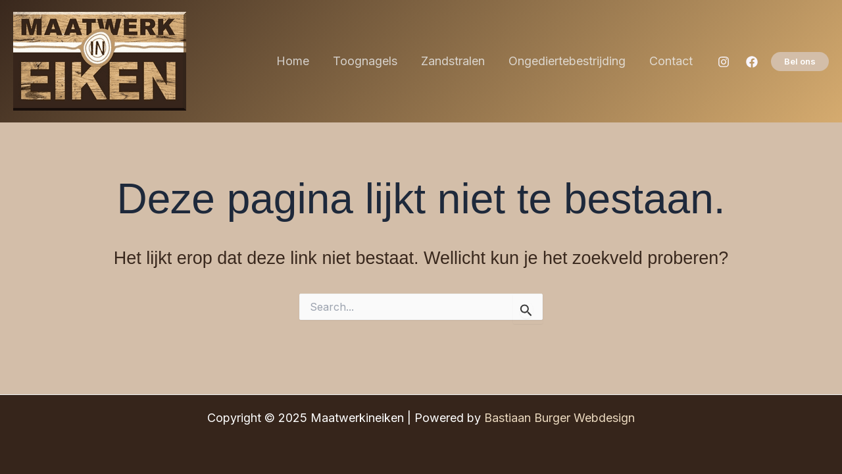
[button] (800, 61)
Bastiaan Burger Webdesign (559, 418)
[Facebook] (752, 62)
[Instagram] (724, 62)
